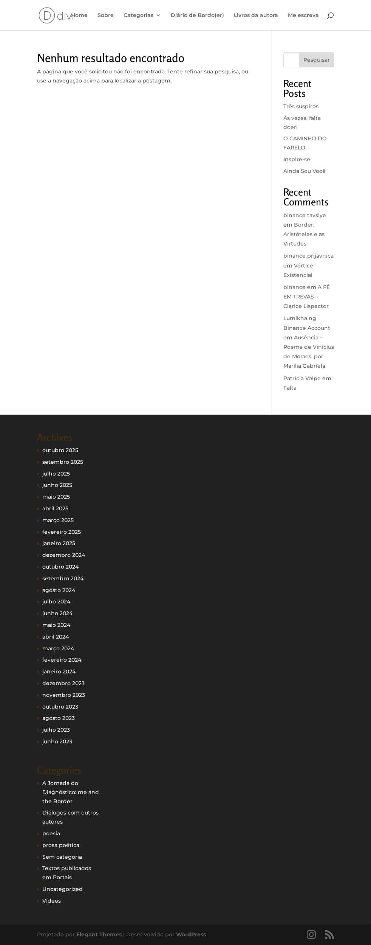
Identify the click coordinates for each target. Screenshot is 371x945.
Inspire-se (296, 159)
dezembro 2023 (63, 683)
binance (294, 287)
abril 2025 (55, 508)
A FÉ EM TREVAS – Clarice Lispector (306, 296)
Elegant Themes (99, 934)
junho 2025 (57, 485)
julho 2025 (56, 473)
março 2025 (58, 520)
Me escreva (303, 15)
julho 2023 (56, 729)
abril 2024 (55, 636)
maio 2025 (56, 496)
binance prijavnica (308, 255)
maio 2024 (56, 625)
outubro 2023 (60, 706)
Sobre (105, 15)
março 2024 (58, 648)
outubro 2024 (60, 566)
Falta (290, 387)
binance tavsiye (304, 215)
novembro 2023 (63, 695)
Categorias (138, 15)
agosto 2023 (58, 718)
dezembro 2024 (63, 555)
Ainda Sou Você (304, 171)
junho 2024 (57, 613)
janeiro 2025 (58, 543)
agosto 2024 (58, 590)
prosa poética (60, 845)
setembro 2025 (62, 462)
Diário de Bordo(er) (197, 15)
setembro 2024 (62, 578)
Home (79, 15)
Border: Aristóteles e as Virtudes (304, 234)
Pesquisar (316, 59)
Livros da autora (256, 15)
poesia (51, 833)
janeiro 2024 (59, 671)
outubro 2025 (60, 450)
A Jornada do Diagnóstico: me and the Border (70, 792)
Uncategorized (62, 889)
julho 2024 (56, 601)
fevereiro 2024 (61, 659)
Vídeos (51, 900)
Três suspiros (300, 106)
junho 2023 (57, 741)
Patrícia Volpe (302, 378)
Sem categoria (62, 856)
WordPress (191, 934)
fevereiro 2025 (61, 531)
